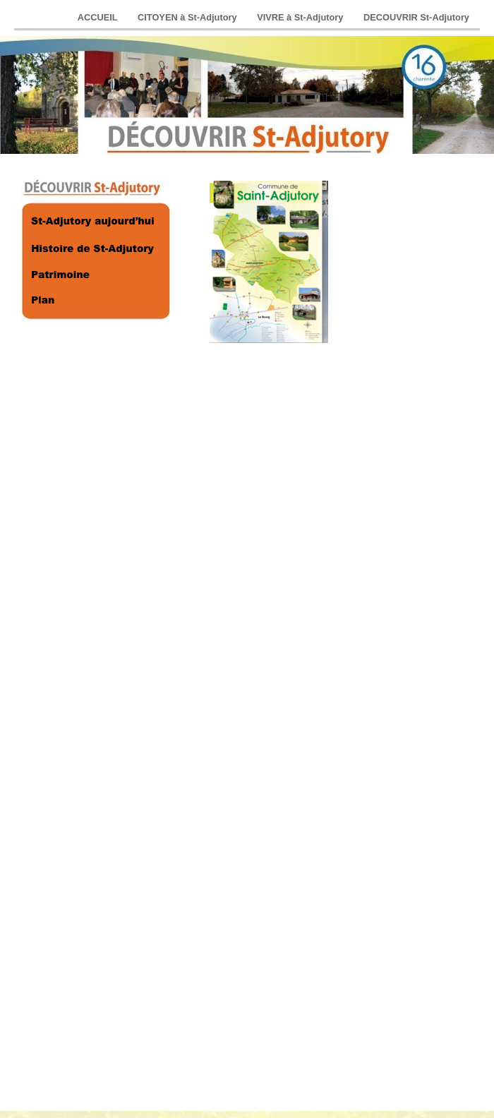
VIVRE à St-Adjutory (301, 17)
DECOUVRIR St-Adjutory (416, 17)
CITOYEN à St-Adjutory (188, 17)
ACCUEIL (99, 17)
